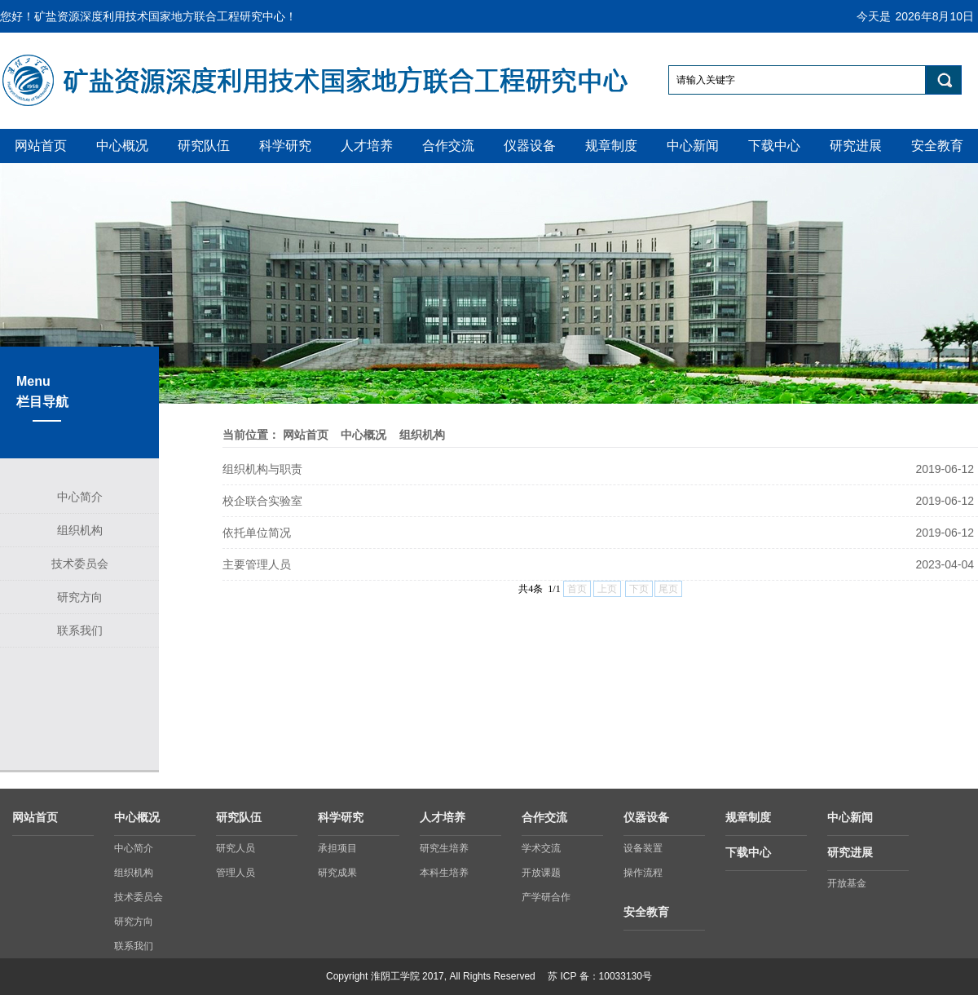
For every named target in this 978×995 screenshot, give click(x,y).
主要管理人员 (256, 564)
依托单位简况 (256, 532)
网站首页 (305, 434)
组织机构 (422, 434)
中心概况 (363, 434)
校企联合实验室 (262, 500)
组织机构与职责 (262, 468)
